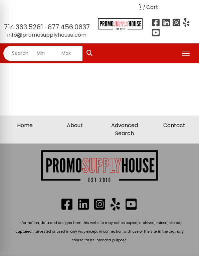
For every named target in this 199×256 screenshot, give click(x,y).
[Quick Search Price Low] (45, 53)
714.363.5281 (23, 27)
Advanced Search (124, 129)
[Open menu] (185, 53)
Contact (174, 125)
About (75, 125)
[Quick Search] (18, 53)
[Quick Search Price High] (70, 53)
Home (25, 125)
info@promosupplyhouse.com (46, 35)
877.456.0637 (69, 27)
